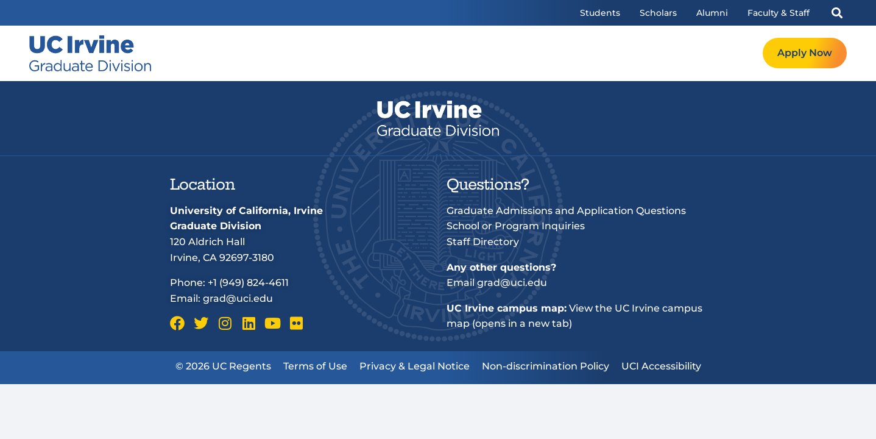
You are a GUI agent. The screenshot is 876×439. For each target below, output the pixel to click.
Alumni (712, 12)
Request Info (721, 53)
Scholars (658, 12)
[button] (837, 13)
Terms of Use (315, 366)
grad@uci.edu (238, 298)
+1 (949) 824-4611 (248, 282)
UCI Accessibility (661, 366)
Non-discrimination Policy (545, 366)
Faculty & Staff (778, 12)
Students (600, 12)
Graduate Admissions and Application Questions (566, 210)
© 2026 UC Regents (223, 366)
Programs (497, 53)
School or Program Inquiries (516, 226)
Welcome (429, 53)
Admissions (570, 53)
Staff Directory (483, 242)
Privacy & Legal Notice (414, 366)
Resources (643, 53)
